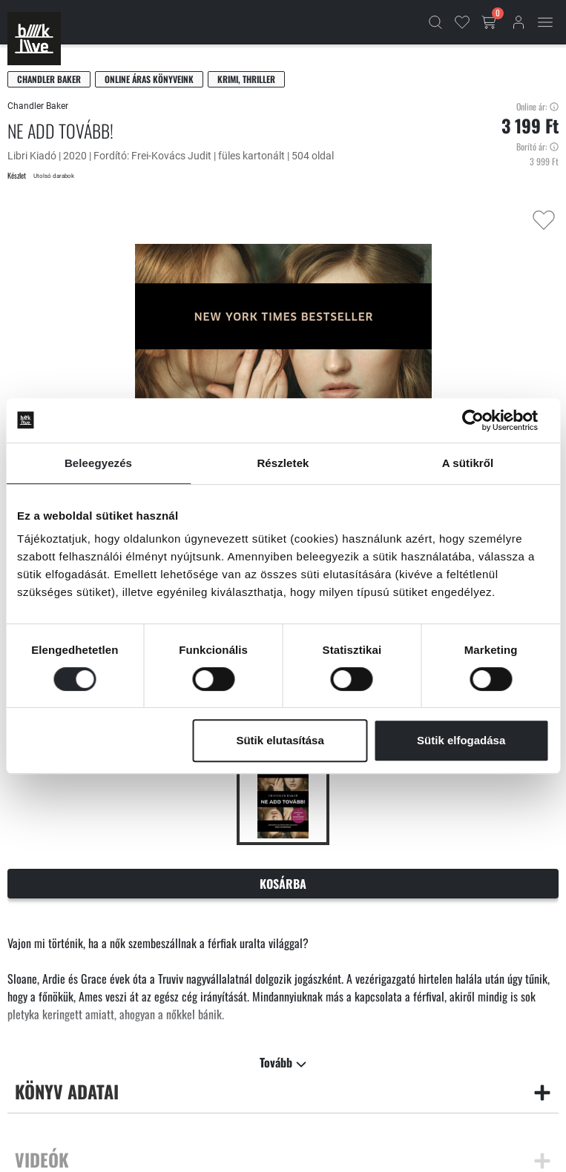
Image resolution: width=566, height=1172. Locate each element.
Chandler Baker (37, 106)
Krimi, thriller (246, 79)
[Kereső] (435, 22)
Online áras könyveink (149, 79)
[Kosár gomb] (490, 22)
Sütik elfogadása (461, 740)
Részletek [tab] (283, 463)
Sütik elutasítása (279, 740)
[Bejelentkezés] (518, 22)
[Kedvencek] (462, 22)
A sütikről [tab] (468, 463)
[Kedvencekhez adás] (544, 220)
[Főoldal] (34, 38)
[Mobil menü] (545, 22)
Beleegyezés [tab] (98, 463)
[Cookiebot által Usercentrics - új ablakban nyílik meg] (484, 420)
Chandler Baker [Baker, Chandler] (49, 79)
